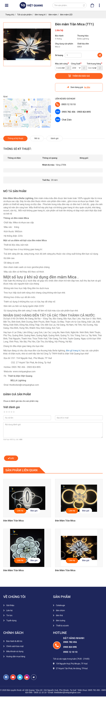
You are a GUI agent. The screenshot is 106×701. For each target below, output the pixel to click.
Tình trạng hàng (94, 64)
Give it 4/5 (11, 412)
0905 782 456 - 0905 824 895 (76, 112)
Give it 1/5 (4, 412)
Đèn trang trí (40, 15)
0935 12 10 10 (68, 104)
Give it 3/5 (9, 412)
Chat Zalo (67, 119)
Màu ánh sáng (61, 64)
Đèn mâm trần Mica (13, 520)
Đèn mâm (53, 15)
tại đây (87, 87)
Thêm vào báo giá (81, 76)
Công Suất (75, 64)
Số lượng (59, 55)
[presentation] (24, 448)
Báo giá (34, 511)
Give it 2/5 (7, 412)
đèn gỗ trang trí (73, 350)
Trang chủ (9, 15)
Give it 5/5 (14, 412)
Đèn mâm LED (66, 15)
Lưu (11, 458)
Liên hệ (20, 511)
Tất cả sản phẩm (24, 15)
